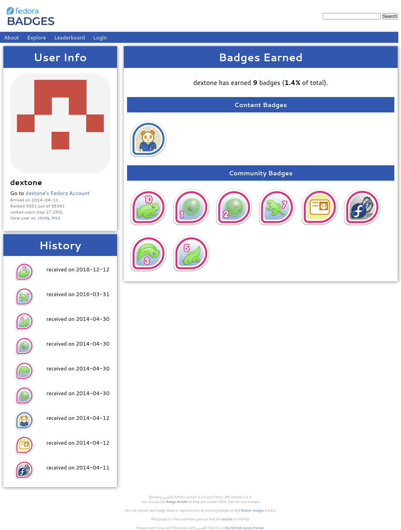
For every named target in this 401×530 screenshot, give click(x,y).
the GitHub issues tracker (244, 527)
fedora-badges (252, 510)
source (227, 519)
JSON (43, 218)
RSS (56, 218)
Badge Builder (177, 501)
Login (100, 37)
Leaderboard (69, 37)
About (11, 37)
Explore (36, 37)
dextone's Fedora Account (57, 193)
